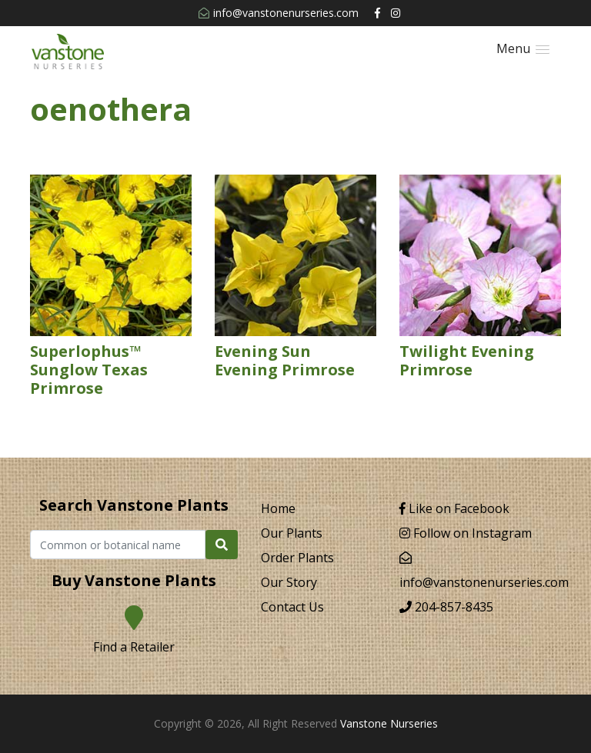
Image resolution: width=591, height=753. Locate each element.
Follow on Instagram (465, 533)
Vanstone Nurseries (389, 723)
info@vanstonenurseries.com (279, 12)
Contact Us (292, 606)
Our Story (289, 582)
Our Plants (291, 533)
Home (278, 508)
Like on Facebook (454, 508)
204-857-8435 (446, 606)
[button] (523, 49)
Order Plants (297, 557)
